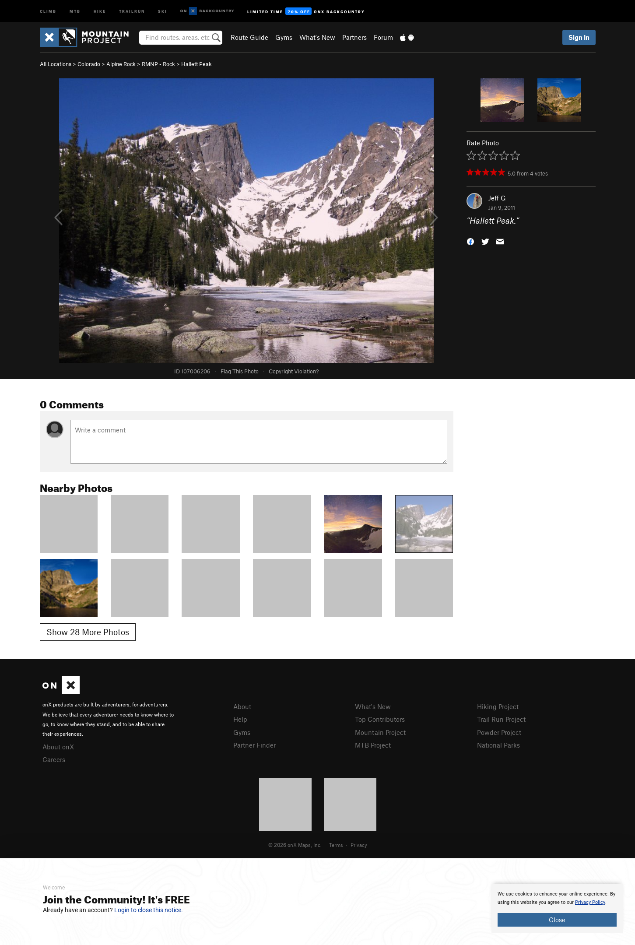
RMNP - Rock (158, 63)
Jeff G (497, 198)
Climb (48, 11)
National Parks (498, 745)
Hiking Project (498, 706)
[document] (557, 908)
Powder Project (499, 732)
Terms (336, 845)
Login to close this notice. (148, 909)
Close (557, 920)
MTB (75, 11)
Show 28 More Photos (87, 632)
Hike (100, 11)
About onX (58, 747)
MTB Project (373, 745)
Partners (354, 37)
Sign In (578, 37)
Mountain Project (380, 732)
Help (240, 719)
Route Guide (249, 37)
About (242, 706)
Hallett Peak (196, 63)
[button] (470, 241)
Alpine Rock (121, 63)
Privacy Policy (590, 902)
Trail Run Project (501, 719)
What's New (317, 37)
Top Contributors (380, 719)
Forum (383, 37)
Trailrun (132, 11)
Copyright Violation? (294, 371)
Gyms (283, 37)
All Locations (55, 63)
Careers (53, 759)
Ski (162, 11)
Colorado (88, 63)
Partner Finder (254, 745)
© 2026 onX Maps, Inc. (295, 845)
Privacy (359, 845)
